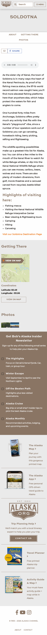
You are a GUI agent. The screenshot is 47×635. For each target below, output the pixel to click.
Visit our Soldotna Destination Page (22, 234)
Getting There (29, 35)
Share (15, 51)
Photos (23, 40)
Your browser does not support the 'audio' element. (20, 65)
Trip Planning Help (23, 524)
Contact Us (23, 538)
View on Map (13, 300)
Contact (28, 630)
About (12, 35)
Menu (40, 4)
